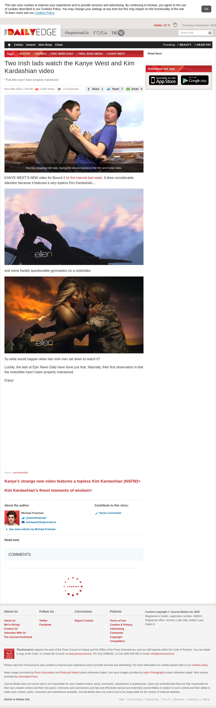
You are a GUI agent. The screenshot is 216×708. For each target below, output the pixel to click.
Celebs (18, 44)
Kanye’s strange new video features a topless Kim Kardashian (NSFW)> (72, 481)
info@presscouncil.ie (162, 653)
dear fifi (204, 44)
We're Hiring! (12, 624)
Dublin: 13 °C (162, 25)
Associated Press (28, 676)
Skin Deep (45, 44)
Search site (186, 32)
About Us (9, 620)
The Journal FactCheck (18, 637)
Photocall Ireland (69, 672)
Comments (116, 632)
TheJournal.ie (77, 33)
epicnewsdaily (20, 472)
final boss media (90, 53)
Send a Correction (108, 513)
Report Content (84, 620)
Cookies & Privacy (121, 624)
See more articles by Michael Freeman (30, 529)
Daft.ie (206, 699)
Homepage (9, 45)
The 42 (118, 33)
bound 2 (41, 53)
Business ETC (100, 33)
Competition (117, 641)
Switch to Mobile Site (17, 699)
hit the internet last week (84, 178)
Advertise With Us (15, 632)
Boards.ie (178, 699)
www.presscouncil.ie (80, 653)
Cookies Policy (44, 13)
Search (210, 32)
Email (134, 89)
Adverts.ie (193, 699)
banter (25, 53)
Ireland (30, 44)
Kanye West (116, 53)
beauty (185, 44)
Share (94, 89)
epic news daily (62, 53)
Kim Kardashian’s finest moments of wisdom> (48, 490)
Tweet (114, 89)
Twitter (43, 620)
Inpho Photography (154, 672)
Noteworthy (152, 699)
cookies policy (200, 665)
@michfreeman (33, 517)
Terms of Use (118, 620)
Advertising (117, 628)
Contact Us (11, 628)
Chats (59, 44)
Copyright (116, 637)
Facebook (45, 624)
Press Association (44, 672)
